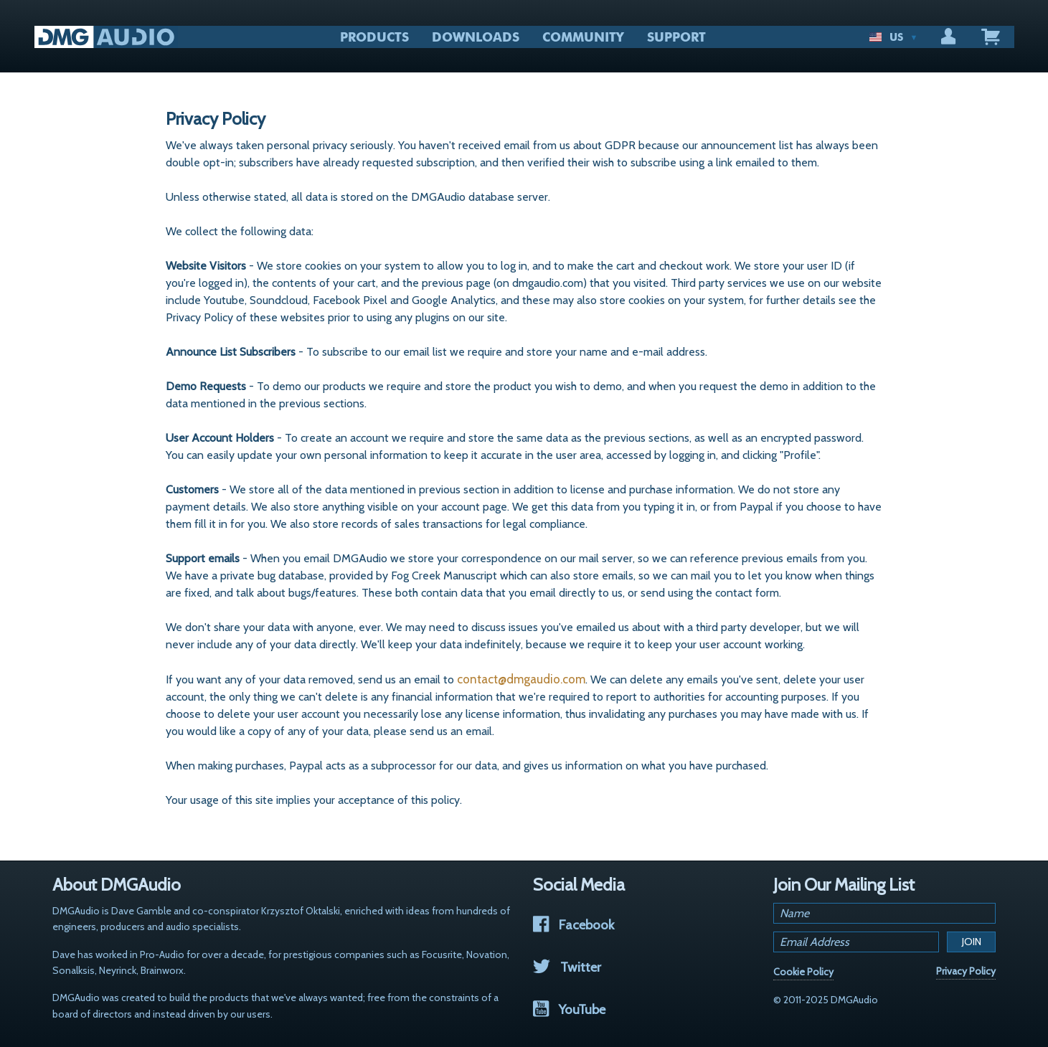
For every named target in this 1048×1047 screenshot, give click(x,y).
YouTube (569, 1009)
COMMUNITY (583, 37)
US (893, 37)
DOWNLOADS (475, 37)
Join (971, 941)
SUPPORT (676, 37)
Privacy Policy (966, 971)
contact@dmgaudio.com (521, 679)
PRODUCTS (374, 37)
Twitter (567, 967)
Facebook (573, 924)
